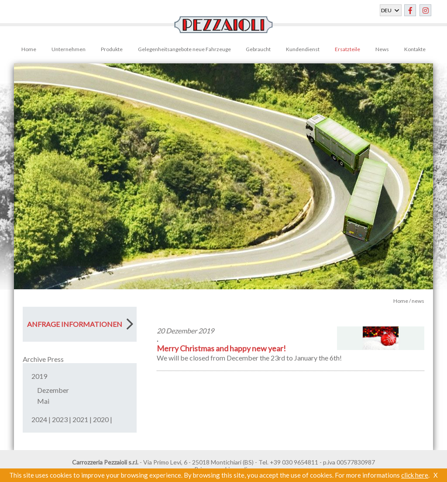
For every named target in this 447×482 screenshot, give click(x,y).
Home (28, 49)
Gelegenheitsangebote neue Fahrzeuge (184, 49)
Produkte (112, 49)
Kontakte (415, 49)
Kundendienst (303, 49)
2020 (101, 419)
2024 (39, 419)
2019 (39, 376)
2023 (60, 419)
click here (414, 475)
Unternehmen (69, 49)
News (382, 49)
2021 (80, 419)
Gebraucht (258, 49)
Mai (43, 401)
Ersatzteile (347, 49)
